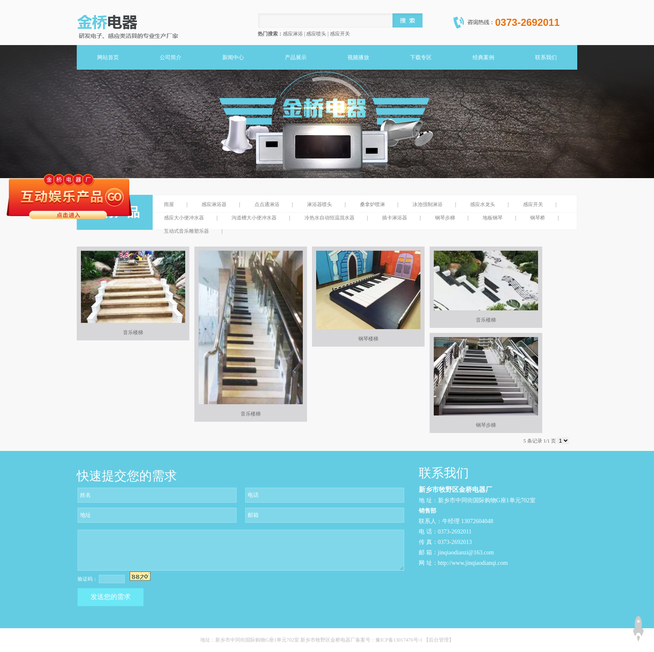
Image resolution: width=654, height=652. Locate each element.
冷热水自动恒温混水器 (329, 218)
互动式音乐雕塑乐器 (186, 231)
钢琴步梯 (445, 218)
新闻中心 (233, 57)
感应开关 (533, 204)
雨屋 (169, 204)
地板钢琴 (493, 218)
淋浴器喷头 (319, 204)
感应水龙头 (482, 204)
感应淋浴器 (213, 204)
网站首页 (108, 57)
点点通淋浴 (266, 204)
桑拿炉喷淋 (372, 204)
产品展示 (296, 57)
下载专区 (421, 57)
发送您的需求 (111, 596)
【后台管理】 (439, 640)
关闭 (127, 170)
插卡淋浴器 (394, 218)
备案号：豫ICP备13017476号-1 (389, 640)
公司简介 (170, 57)
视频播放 (358, 57)
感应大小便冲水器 (184, 218)
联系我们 (546, 57)
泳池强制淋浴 (428, 204)
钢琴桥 (537, 218)
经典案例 (483, 57)
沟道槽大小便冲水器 (254, 218)
